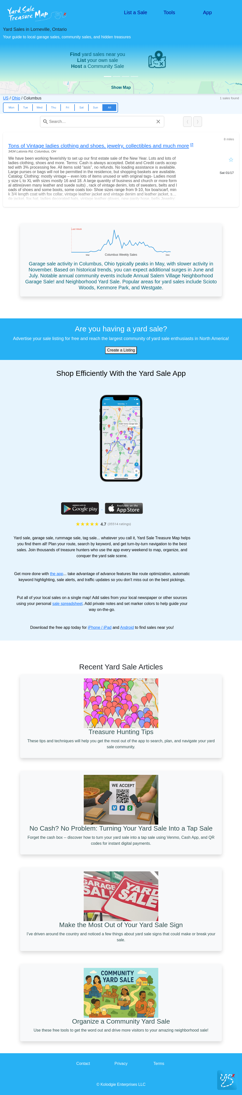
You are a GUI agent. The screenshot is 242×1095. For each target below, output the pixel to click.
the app (56, 574)
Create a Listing (121, 350)
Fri (67, 107)
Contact (83, 1063)
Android (127, 627)
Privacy (121, 1063)
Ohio (16, 98)
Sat (82, 107)
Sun (95, 107)
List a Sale (135, 12)
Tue (25, 107)
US (5, 98)
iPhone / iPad (100, 627)
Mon (11, 107)
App (207, 12)
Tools (169, 12)
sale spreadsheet (67, 603)
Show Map (121, 87)
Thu (53, 107)
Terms (159, 1063)
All (109, 107)
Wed (39, 107)
